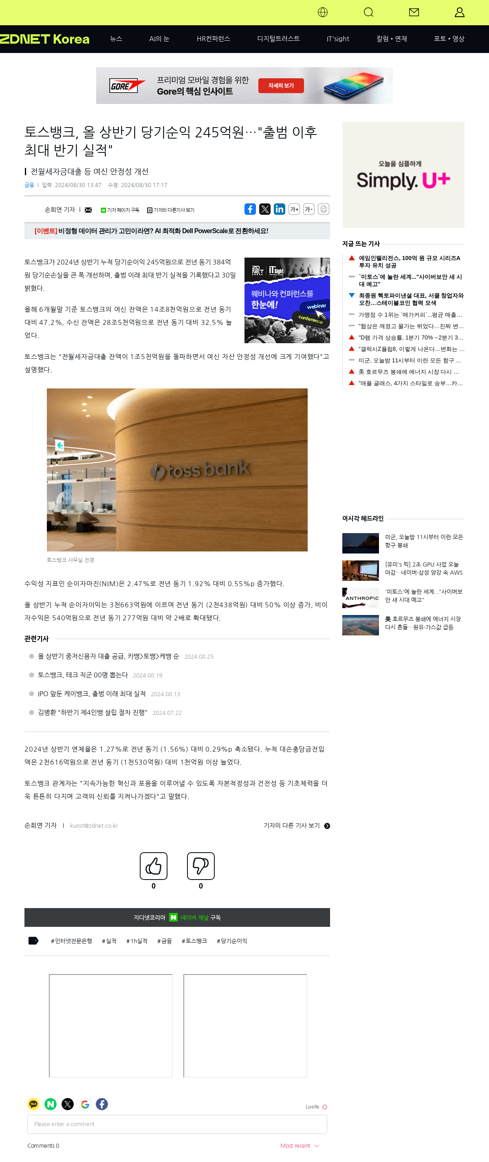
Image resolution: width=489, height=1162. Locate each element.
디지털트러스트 (278, 38)
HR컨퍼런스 (213, 38)
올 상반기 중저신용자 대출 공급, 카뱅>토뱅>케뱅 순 (108, 656)
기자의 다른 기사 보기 (297, 825)
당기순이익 (234, 941)
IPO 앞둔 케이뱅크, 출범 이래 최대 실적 (92, 693)
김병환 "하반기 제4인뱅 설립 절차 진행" (93, 712)
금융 (29, 185)
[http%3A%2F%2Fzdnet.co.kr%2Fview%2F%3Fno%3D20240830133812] (279, 209)
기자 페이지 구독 (120, 210)
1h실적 (139, 941)
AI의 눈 (159, 38)
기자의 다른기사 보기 (170, 210)
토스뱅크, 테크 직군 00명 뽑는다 (83, 675)
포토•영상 (449, 38)
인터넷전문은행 (73, 941)
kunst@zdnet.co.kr (94, 826)
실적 (111, 941)
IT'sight (338, 38)
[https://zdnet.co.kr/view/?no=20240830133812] (250, 209)
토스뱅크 (196, 941)
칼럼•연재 (392, 38)
